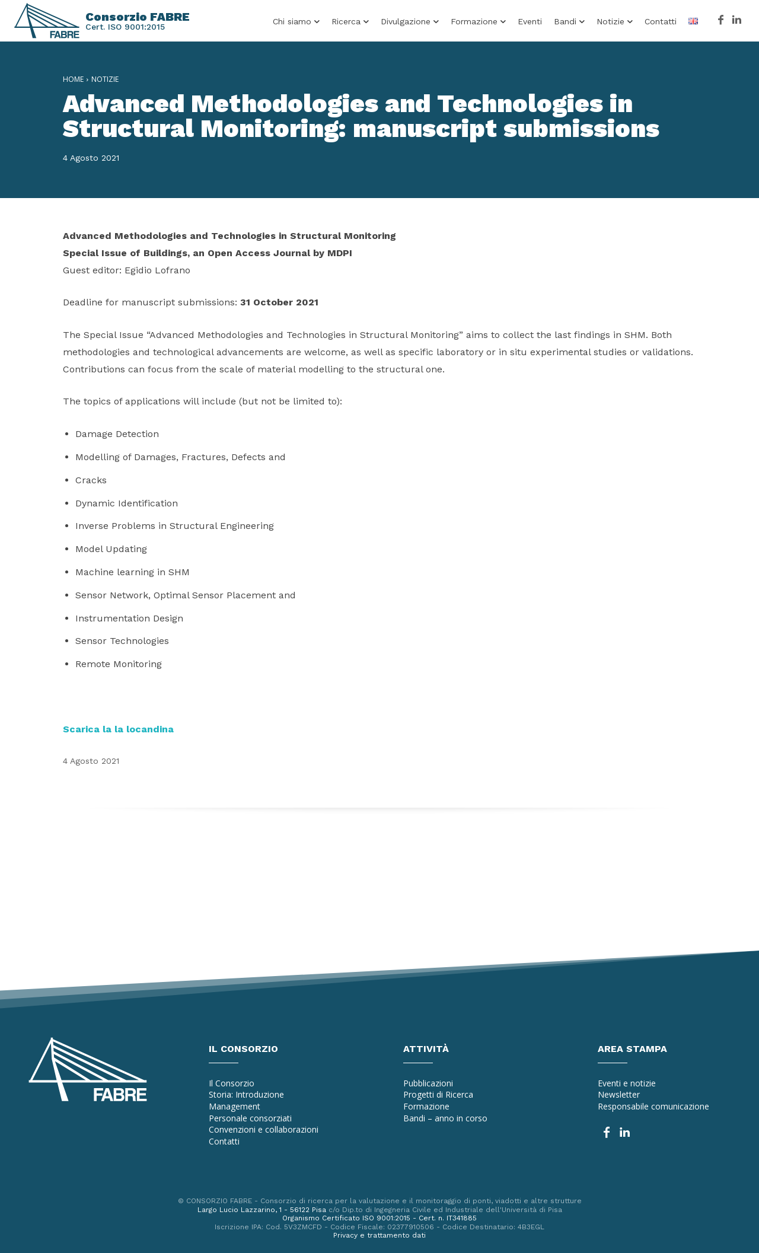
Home (73, 79)
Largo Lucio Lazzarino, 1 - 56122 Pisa (261, 1210)
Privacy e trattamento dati (379, 1235)
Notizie (105, 79)
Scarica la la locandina (118, 729)
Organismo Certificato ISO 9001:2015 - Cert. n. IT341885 (379, 1218)
